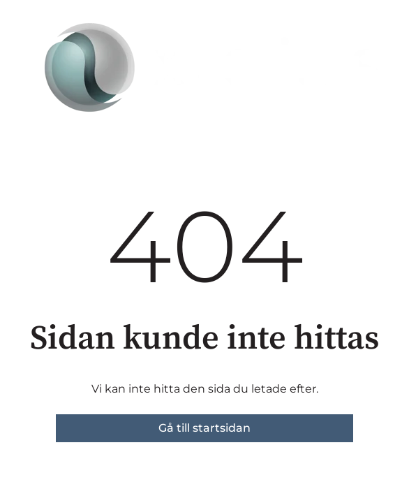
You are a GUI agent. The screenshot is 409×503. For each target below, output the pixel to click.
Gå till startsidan (204, 428)
